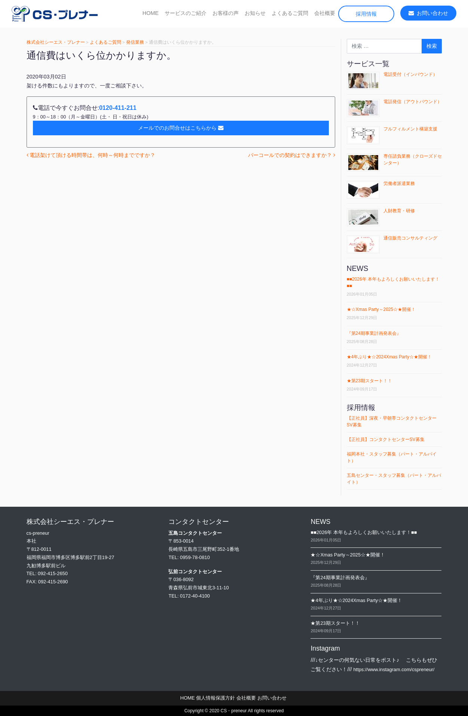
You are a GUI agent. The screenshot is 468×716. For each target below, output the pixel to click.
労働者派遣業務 (399, 183)
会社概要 (324, 13)
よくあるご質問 (290, 13)
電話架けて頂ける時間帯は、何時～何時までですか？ (91, 155)
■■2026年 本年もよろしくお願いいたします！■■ (364, 532)
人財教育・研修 (399, 210)
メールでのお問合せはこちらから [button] (180, 128)
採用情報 (366, 14)
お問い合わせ (428, 13)
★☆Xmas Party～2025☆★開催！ (381, 309)
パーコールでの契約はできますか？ (291, 155)
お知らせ (255, 13)
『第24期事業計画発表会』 (374, 333)
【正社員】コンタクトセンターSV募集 (386, 439)
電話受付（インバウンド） (410, 74)
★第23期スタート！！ (369, 380)
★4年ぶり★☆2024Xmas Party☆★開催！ (389, 356)
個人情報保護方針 (215, 698)
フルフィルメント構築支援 (410, 129)
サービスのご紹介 (186, 13)
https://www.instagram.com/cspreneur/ (393, 669)
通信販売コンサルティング (410, 238)
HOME (151, 13)
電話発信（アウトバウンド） (412, 101)
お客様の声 (225, 13)
